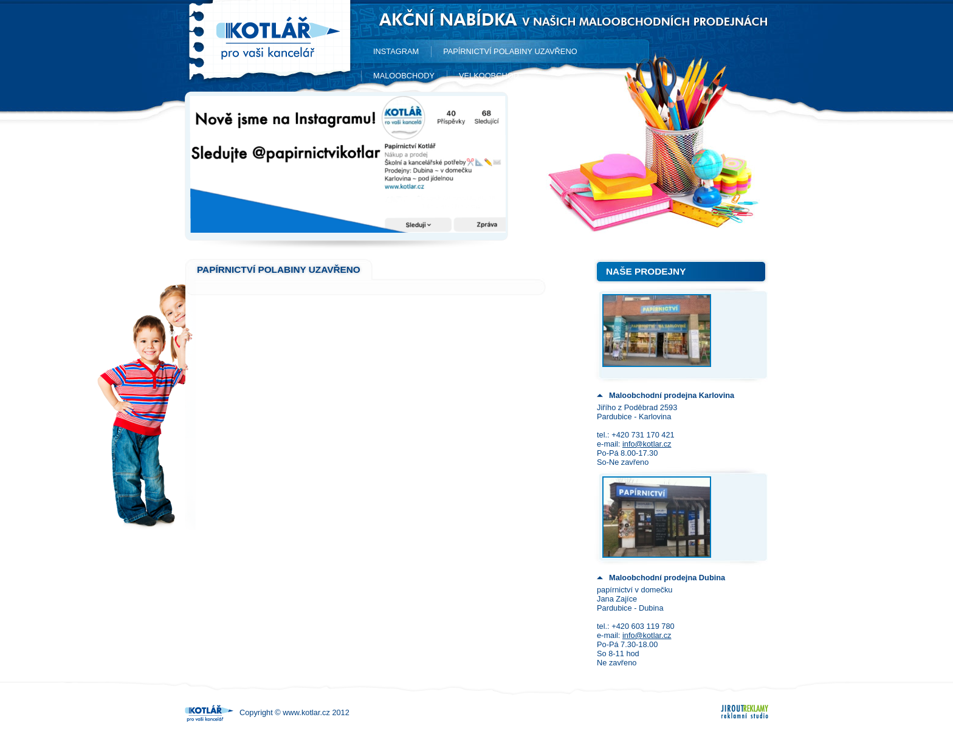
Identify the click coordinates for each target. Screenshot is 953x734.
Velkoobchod (489, 75)
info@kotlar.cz (647, 443)
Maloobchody (404, 75)
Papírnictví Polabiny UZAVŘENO (510, 51)
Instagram (396, 51)
